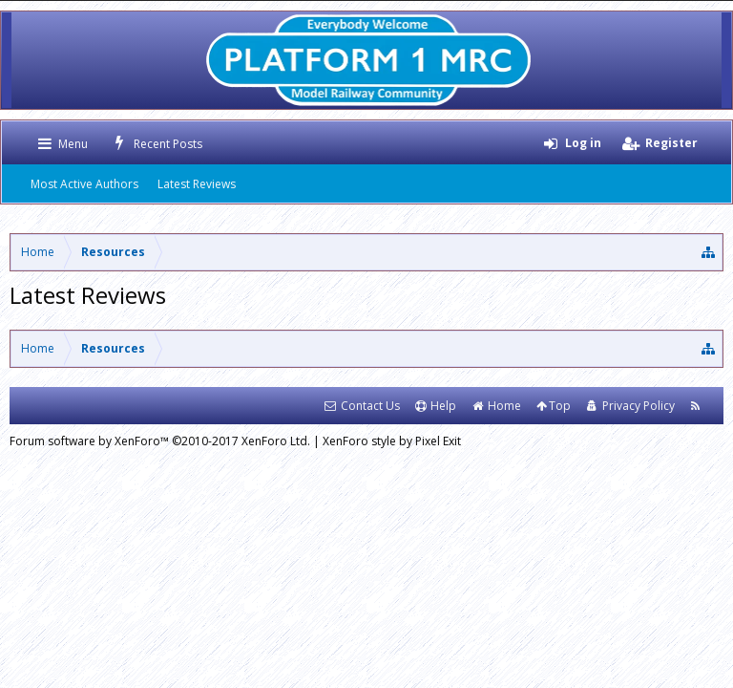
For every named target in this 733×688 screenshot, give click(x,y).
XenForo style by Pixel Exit (392, 441)
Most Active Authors (84, 184)
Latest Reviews (196, 184)
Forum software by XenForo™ (160, 441)
